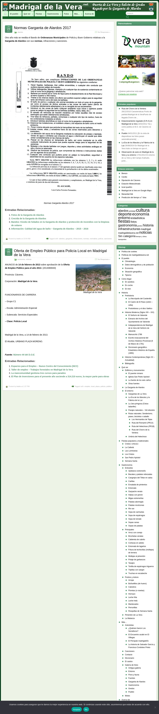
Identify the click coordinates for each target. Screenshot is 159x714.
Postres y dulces (132, 577)
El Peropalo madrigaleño (138, 641)
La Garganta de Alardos (135, 387)
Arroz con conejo (135, 532)
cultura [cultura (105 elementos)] (143, 210)
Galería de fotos (131, 665)
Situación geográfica (133, 272)
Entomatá (132, 488)
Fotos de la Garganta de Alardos (27, 215)
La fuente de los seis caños (139, 380)
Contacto (128, 655)
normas (86, 239)
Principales (129, 530)
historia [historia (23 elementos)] (148, 225)
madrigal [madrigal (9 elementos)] (146, 229)
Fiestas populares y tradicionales (135, 441)
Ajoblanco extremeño (137, 471)
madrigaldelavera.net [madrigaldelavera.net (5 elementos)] (128, 233)
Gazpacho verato (135, 491)
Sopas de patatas (135, 526)
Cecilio (124, 177)
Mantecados (133, 604)
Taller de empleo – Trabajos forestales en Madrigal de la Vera (42, 369)
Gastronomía (54, 14)
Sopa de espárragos (136, 515)
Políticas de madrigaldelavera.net (135, 255)
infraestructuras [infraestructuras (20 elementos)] (129, 229)
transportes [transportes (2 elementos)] (122, 239)
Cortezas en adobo (136, 543)
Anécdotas (129, 625)
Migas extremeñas (135, 498)
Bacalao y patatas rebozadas (140, 474)
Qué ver (28, 14)
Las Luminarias (131, 451)
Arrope (131, 580)
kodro (19, 239)
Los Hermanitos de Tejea (142, 419)
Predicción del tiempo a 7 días (134, 197)
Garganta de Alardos (136, 682)
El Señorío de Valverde (137, 315)
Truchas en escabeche (137, 573)
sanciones (108, 239)
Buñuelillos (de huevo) (137, 583)
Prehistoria (129, 296)
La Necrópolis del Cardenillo (139, 299)
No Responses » (104, 32)
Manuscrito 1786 (135, 334)
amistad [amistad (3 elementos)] (132, 211)
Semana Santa (131, 461)
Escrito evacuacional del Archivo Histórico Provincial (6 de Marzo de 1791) (140, 341)
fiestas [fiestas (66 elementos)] (124, 221)
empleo (87, 386)
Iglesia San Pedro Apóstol (138, 377)
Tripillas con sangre (136, 570)
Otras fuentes (133, 383)
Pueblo (131, 692)
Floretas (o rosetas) (136, 590)
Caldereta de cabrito (136, 539)
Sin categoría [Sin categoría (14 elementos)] (126, 236)
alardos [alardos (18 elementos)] (123, 210)
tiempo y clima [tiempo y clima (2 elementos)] (141, 236)
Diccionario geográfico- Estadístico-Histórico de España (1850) (141, 350)
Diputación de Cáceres (131, 180)
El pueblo (15, 14)
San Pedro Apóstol (132, 458)
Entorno (131, 671)
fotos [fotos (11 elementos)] (134, 221)
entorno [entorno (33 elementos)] (124, 218)
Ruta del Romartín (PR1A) (142, 423)
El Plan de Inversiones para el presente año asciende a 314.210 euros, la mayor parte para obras (60, 376)
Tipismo (128, 275)
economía (21, 259)
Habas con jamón (135, 495)
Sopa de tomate (134, 519)
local (93, 386)
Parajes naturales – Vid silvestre (141, 410)
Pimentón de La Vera (133, 615)
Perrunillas (132, 607)
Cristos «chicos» (132, 444)
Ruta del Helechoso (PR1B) (143, 426)
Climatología (130, 261)
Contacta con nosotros (127, 94)
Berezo (124, 173)
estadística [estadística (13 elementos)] (138, 218)
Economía (129, 268)
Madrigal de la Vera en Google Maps (137, 190)
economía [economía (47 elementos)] (140, 214)
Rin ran (131, 509)
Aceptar (76, 709)
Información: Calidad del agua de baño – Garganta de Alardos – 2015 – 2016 (49, 228)
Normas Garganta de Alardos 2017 (42, 28)
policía (100, 239)
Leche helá (132, 601)
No (86, 709)
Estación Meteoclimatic (131, 184)
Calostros (132, 587)
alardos (20, 32)
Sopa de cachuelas (136, 512)
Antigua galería (134, 668)
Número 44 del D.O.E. (24, 354)
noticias (28, 259)
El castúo (128, 661)
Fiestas (40, 14)
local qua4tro (127, 187)
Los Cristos (129, 454)
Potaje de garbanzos (136, 560)
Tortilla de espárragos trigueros (141, 566)
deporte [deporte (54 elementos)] (125, 214)
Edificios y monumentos (135, 370)
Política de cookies (129, 252)
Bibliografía (129, 363)
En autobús (129, 282)
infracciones (77, 239)
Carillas (131, 481)
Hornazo (131, 594)
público (109, 386)
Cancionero (129, 651)
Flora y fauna (133, 675)
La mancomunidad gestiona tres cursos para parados (38, 373)
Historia (125, 293)
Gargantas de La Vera (137, 394)
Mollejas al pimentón (136, 556)
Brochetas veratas (135, 536)
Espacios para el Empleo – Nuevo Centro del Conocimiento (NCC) (44, 366)
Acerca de (89, 14)
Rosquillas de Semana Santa (140, 611)
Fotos (68, 14)
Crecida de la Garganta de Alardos (28, 218)
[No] (155, 707)
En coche (129, 285)
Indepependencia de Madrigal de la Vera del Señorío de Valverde (140, 328)
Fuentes (131, 678)
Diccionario (129, 658)
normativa (93, 239)
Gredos (131, 688)
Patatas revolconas (136, 505)
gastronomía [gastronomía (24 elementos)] (127, 225)
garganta (69, 239)
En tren (128, 289)
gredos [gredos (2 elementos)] (139, 226)
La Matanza (130, 618)
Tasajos (131, 563)
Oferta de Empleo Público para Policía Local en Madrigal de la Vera (60, 253)
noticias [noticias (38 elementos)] (145, 232)
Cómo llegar (127, 279)
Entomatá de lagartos (137, 546)
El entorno (129, 391)
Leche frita (132, 597)
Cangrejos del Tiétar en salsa (140, 478)
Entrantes (129, 468)
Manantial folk (127, 194)
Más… (78, 14)
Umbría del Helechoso (137, 437)
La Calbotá (129, 447)
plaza (98, 386)
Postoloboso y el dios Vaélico (140, 308)
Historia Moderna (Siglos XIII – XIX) (139, 312)
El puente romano (135, 373)
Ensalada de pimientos (137, 485)
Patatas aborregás (135, 502)
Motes (127, 696)
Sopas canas (133, 522)
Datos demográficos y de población (139, 265)
